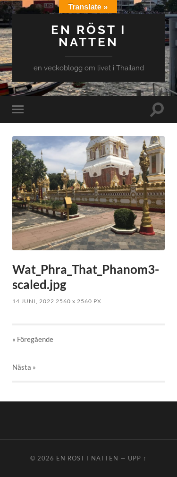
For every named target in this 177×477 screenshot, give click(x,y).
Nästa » (24, 367)
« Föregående (32, 339)
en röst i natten (88, 35)
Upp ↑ (137, 458)
